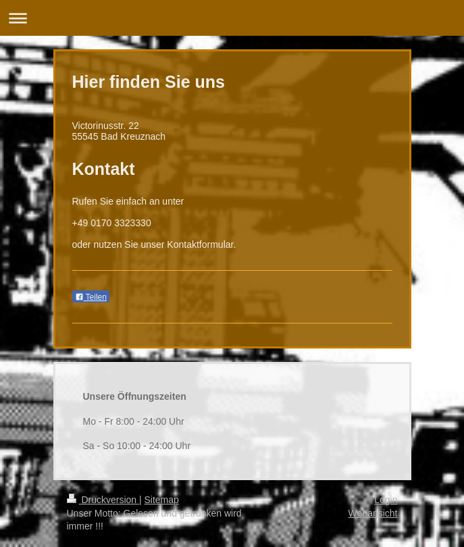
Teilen (91, 297)
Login (385, 499)
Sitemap (162, 499)
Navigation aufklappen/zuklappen (232, 17)
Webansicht (373, 513)
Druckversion (103, 499)
